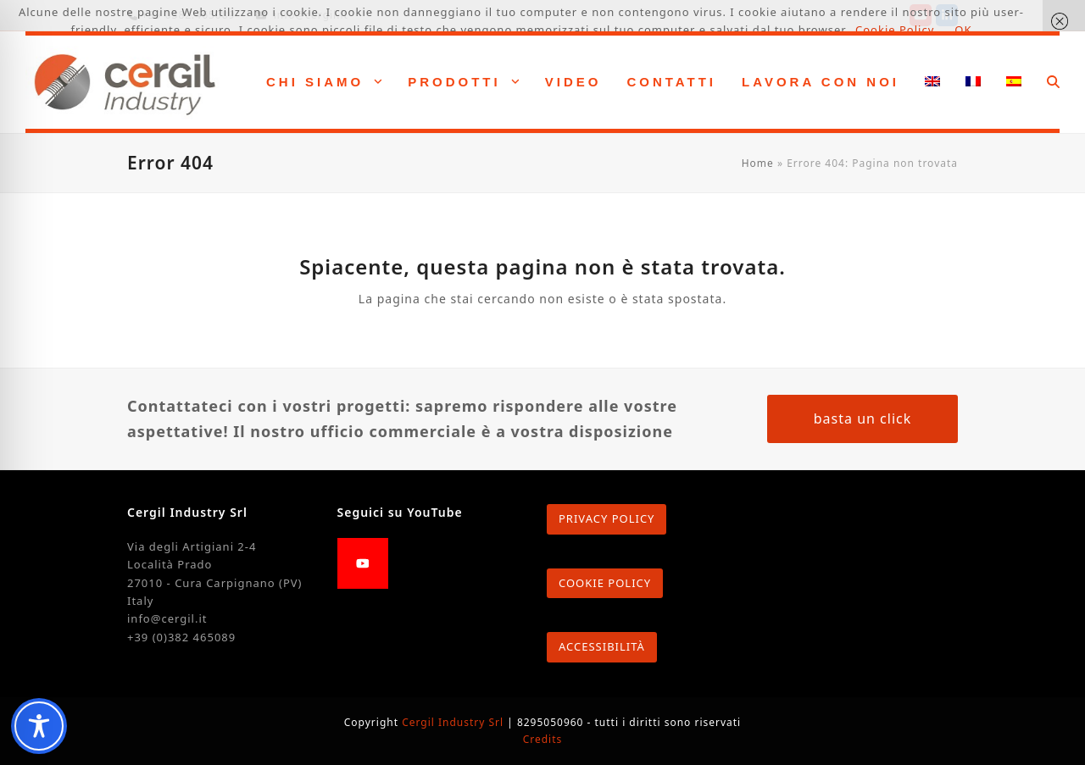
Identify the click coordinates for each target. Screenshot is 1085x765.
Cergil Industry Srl (454, 722)
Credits (543, 739)
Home (758, 163)
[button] (1053, 82)
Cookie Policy (894, 29)
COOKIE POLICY (605, 582)
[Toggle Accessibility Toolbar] (39, 726)
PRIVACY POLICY (606, 518)
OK (962, 29)
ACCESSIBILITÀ (602, 646)
